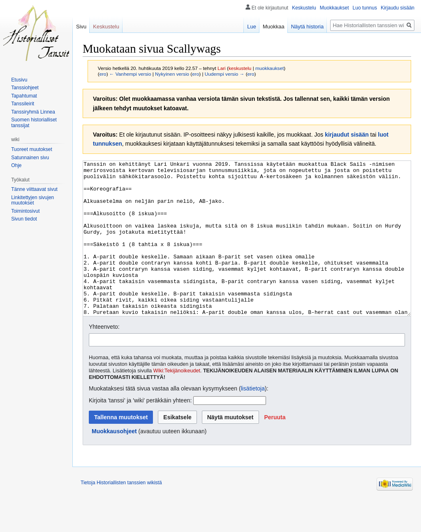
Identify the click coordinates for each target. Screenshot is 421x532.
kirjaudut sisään (347, 134)
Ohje (16, 165)
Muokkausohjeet (114, 462)
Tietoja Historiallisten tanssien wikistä (121, 513)
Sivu (81, 26)
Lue (251, 26)
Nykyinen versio (172, 74)
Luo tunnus (365, 8)
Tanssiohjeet (25, 88)
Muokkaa (274, 26)
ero (102, 74)
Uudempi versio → (225, 74)
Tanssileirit (22, 104)
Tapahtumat (24, 96)
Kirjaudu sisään (397, 8)
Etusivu (19, 80)
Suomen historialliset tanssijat (34, 122)
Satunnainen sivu (30, 157)
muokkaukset (269, 68)
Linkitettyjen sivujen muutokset (32, 200)
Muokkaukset (334, 8)
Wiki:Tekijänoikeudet (176, 401)
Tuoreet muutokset (31, 149)
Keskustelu (304, 8)
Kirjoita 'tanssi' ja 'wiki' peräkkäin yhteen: (140, 431)
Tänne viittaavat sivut (34, 189)
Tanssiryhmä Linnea (33, 112)
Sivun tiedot (24, 219)
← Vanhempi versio (130, 74)
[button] (274, 448)
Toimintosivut (25, 211)
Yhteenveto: (104, 357)
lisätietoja (253, 419)
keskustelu (240, 68)
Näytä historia (307, 26)
